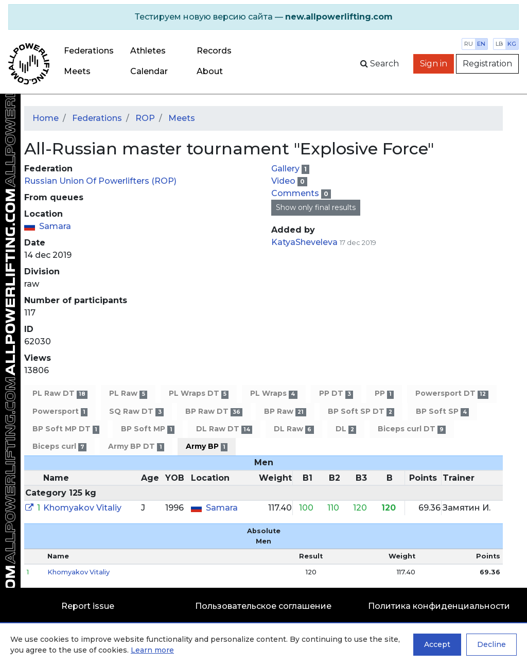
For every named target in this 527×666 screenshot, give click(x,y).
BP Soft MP (147, 429)
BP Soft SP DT (361, 411)
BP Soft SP (442, 411)
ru (468, 43)
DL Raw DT (224, 429)
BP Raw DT (213, 411)
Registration (487, 63)
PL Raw (128, 393)
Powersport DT (451, 393)
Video (284, 181)
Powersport (59, 411)
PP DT (336, 393)
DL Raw (293, 429)
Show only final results (316, 207)
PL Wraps (273, 393)
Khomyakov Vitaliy (82, 508)
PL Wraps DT (199, 393)
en (481, 43)
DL (346, 429)
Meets (77, 71)
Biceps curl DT (412, 429)
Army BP (206, 446)
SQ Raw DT (136, 411)
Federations (89, 51)
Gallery (286, 168)
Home (45, 118)
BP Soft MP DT (65, 429)
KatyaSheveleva (304, 242)
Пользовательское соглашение (263, 606)
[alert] (263, 17)
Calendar (149, 71)
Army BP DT (136, 446)
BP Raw (285, 411)
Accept (437, 644)
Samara (55, 226)
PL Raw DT (59, 393)
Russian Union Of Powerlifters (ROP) (100, 181)
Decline (491, 644)
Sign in (433, 63)
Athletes (148, 51)
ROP (145, 118)
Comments (296, 193)
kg (511, 43)
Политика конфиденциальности (439, 606)
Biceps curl (59, 446)
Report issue (87, 606)
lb (499, 43)
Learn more (152, 650)
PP (384, 393)
